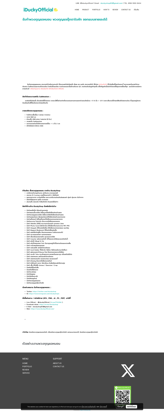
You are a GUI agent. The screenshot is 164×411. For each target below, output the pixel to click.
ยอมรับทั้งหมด (131, 407)
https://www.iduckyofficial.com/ (42, 309)
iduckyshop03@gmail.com (111, 3)
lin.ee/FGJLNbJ (56, 302)
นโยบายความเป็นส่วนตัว (88, 407)
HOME (77, 10)
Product (85, 10)
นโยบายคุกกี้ (103, 407)
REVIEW (115, 10)
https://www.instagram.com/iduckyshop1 (44, 294)
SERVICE (26, 373)
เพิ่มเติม (136, 10)
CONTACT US (126, 10)
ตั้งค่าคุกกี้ (120, 407)
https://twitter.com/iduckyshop (44, 291)
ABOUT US (57, 363)
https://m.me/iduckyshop (49, 304)
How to (106, 10)
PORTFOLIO (96, 10)
